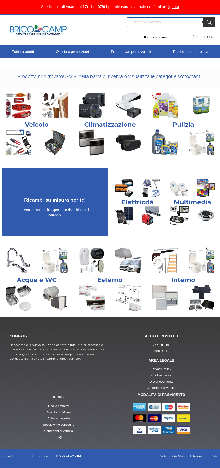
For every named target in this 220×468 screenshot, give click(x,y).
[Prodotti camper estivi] (190, 51)
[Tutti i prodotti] (23, 51)
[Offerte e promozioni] (72, 51)
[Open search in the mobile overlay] (171, 22)
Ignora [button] (173, 7)
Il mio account (156, 37)
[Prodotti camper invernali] (131, 51)
